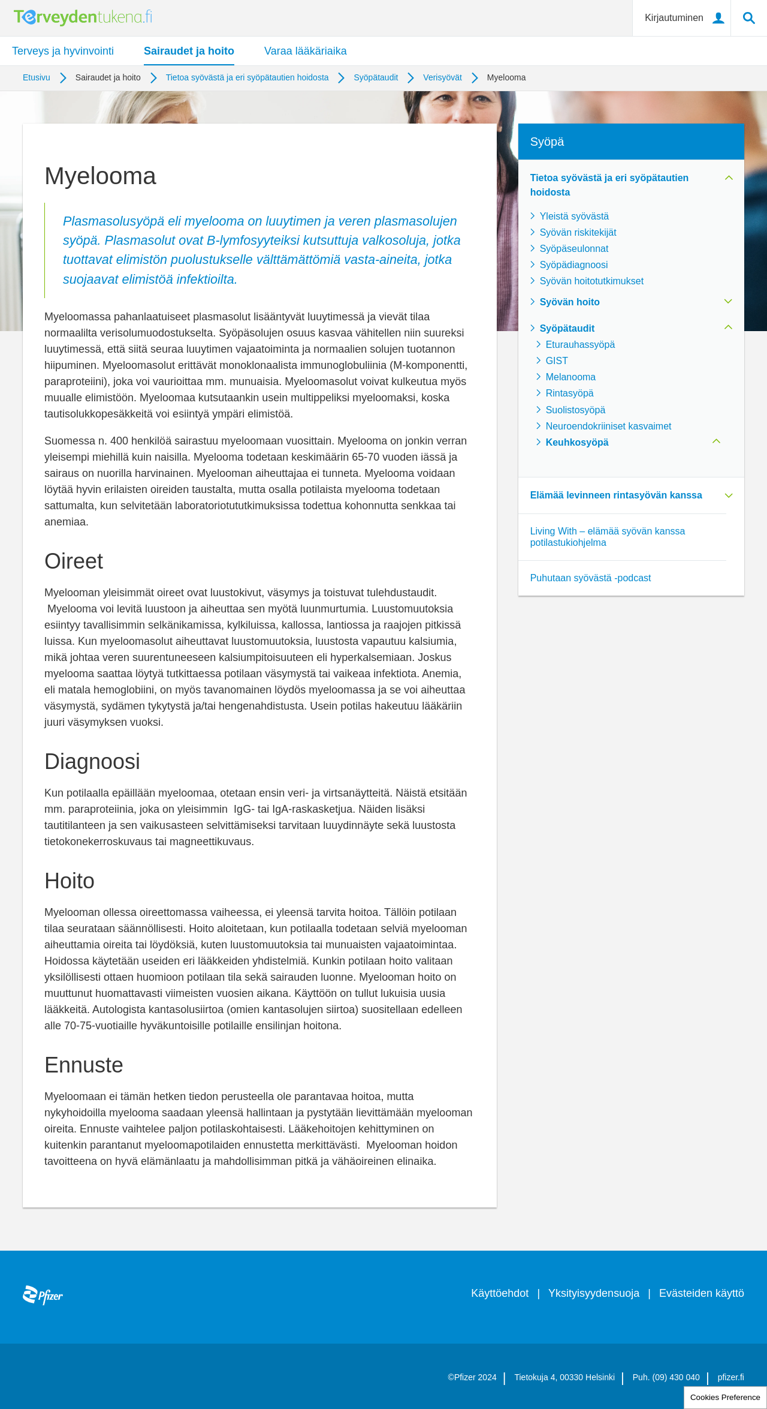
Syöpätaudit (376, 77)
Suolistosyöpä (576, 410)
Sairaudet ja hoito (189, 51)
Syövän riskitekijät (578, 232)
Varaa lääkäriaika (305, 51)
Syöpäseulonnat (574, 249)
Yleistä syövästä (574, 216)
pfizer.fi (731, 1377)
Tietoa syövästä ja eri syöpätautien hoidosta (247, 77)
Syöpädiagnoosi (574, 265)
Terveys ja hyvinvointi (63, 51)
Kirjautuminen (674, 18)
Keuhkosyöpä (577, 442)
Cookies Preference (725, 1397)
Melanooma (571, 377)
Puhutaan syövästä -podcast (590, 578)
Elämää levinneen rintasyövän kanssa (616, 495)
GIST (557, 361)
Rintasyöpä (570, 393)
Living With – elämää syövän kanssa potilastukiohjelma (608, 536)
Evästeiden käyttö (701, 1293)
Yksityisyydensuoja (593, 1293)
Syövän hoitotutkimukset (592, 281)
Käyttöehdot (500, 1293)
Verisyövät (442, 77)
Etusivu (36, 77)
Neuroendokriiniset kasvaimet (609, 426)
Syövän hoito (570, 302)
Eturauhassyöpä (580, 345)
